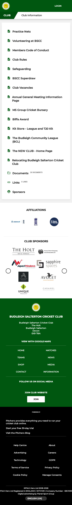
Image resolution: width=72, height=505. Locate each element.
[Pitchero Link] (36, 416)
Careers (52, 452)
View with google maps (36, 341)
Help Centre (20, 445)
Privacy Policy (52, 467)
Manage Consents (52, 475)
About (52, 445)
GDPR (52, 460)
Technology (20, 460)
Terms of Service (20, 467)
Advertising (20, 452)
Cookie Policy (20, 475)
